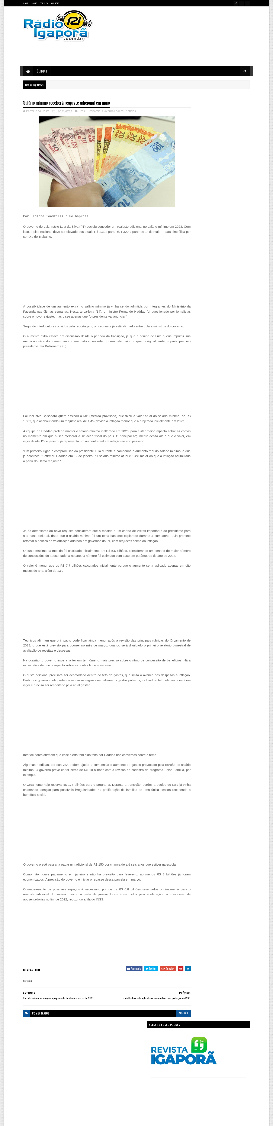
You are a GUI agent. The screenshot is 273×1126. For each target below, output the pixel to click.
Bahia (105, 1063)
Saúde (133, 1093)
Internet (142, 1078)
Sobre (34, 3)
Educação (107, 1071)
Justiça (154, 1078)
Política (106, 1093)
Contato (44, 3)
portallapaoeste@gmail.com (51, 1104)
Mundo (122, 1086)
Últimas (42, 71)
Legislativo (107, 1086)
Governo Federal (113, 111)
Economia (94, 111)
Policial (162, 1086)
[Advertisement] (182, 36)
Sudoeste (147, 1093)
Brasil (82, 111)
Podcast (148, 1086)
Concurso (143, 1063)
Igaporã (128, 1078)
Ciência (129, 1063)
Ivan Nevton (169, 1120)
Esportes (122, 1071)
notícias (131, 111)
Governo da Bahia (141, 1071)
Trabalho (107, 1101)
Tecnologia (162, 1093)
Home (25, 3)
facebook (166, 1038)
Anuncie (55, 3)
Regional (120, 1093)
